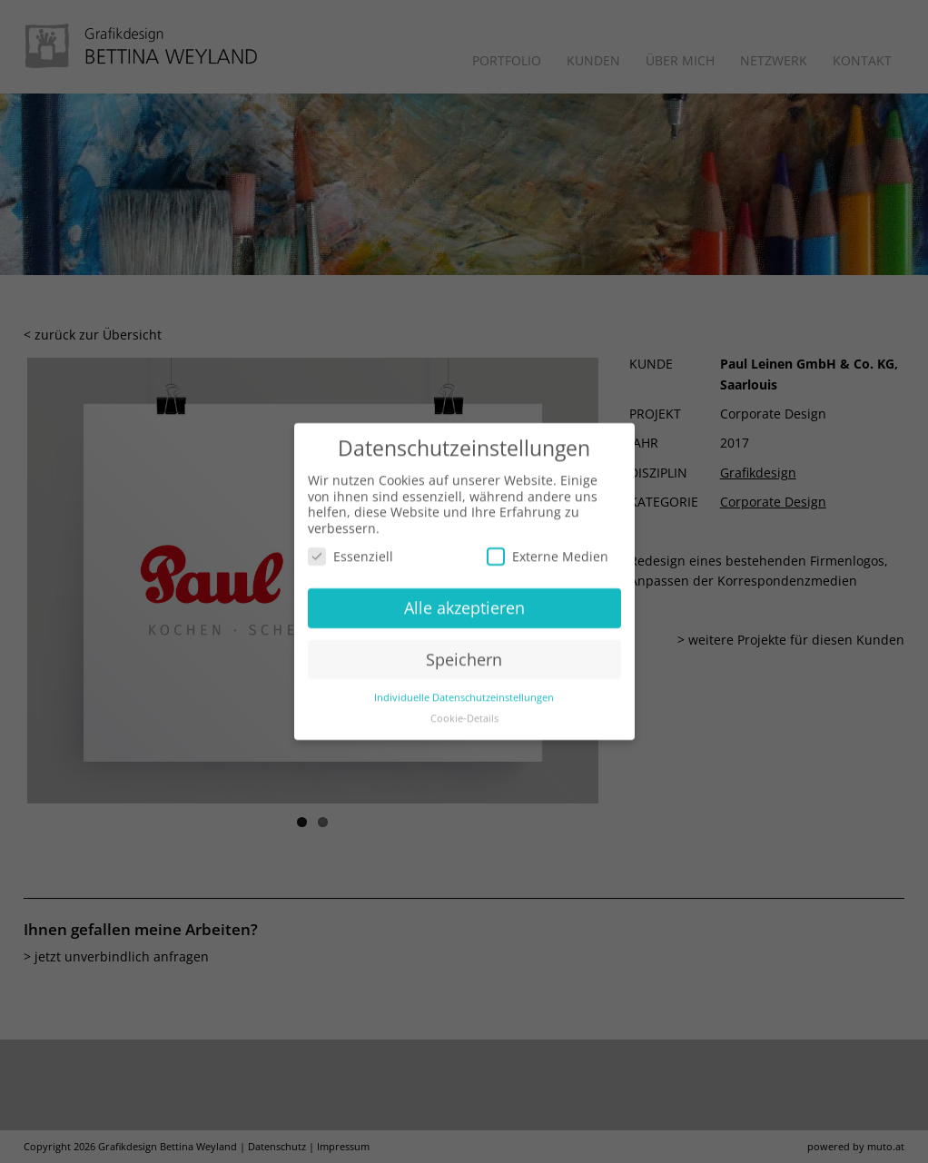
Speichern (464, 651)
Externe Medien (547, 548)
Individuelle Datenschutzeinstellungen (464, 689)
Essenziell (350, 548)
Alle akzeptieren (464, 599)
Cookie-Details (464, 710)
